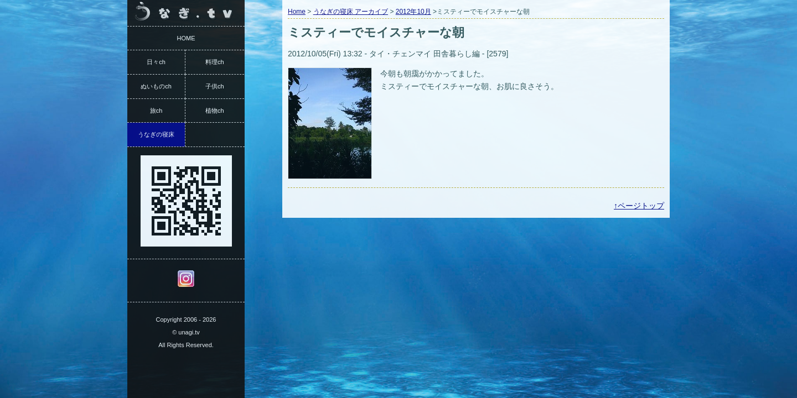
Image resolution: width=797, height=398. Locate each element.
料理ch (214, 62)
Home (297, 11)
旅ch (156, 110)
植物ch (214, 110)
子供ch (214, 86)
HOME (186, 38)
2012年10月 (413, 11)
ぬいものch (156, 86)
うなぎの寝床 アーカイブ (350, 11)
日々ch (156, 62)
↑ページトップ (639, 205)
